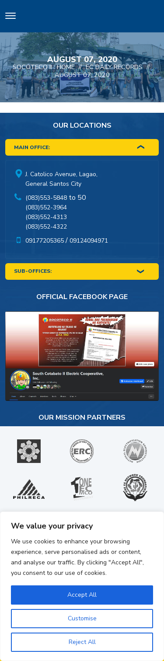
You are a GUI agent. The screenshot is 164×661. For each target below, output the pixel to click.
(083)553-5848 (46, 198)
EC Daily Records (114, 67)
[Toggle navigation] (10, 17)
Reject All (82, 642)
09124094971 (89, 241)
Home (66, 67)
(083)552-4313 (46, 217)
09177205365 (44, 241)
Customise (82, 618)
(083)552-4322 (46, 227)
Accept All (82, 595)
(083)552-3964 (46, 207)
